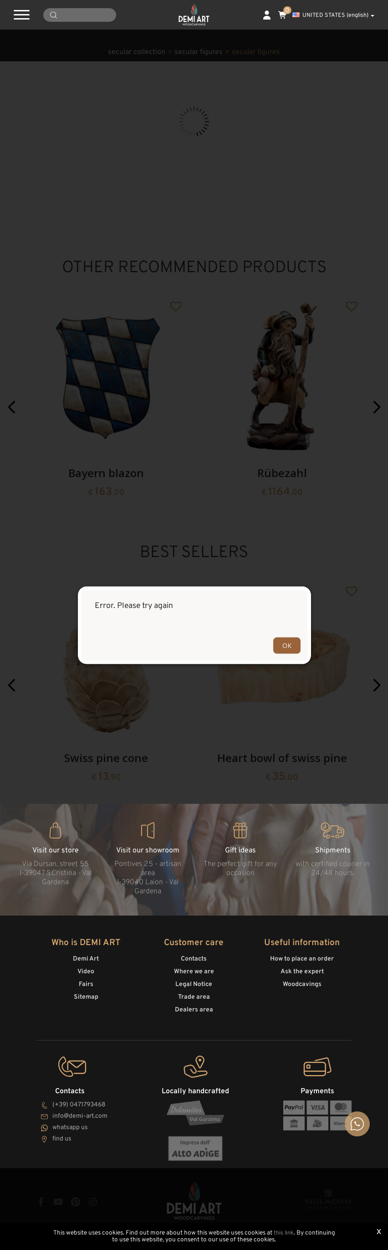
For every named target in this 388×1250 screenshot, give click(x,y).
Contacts (194, 957)
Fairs (86, 982)
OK (286, 645)
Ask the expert (302, 970)
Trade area (194, 995)
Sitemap (86, 995)
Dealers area (194, 1008)
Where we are (194, 970)
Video (85, 970)
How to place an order (302, 957)
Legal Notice (193, 982)
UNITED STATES (333, 15)
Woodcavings (302, 982)
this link (283, 1233)
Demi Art (86, 957)
